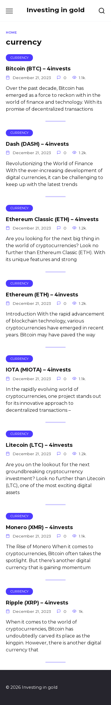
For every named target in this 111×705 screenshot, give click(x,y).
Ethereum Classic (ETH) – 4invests (52, 219)
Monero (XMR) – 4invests (39, 527)
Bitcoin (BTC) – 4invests (38, 68)
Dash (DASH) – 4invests (37, 144)
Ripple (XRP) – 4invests (37, 602)
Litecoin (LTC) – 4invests (39, 445)
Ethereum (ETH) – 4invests (42, 294)
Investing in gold (56, 10)
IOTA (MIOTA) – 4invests (38, 370)
